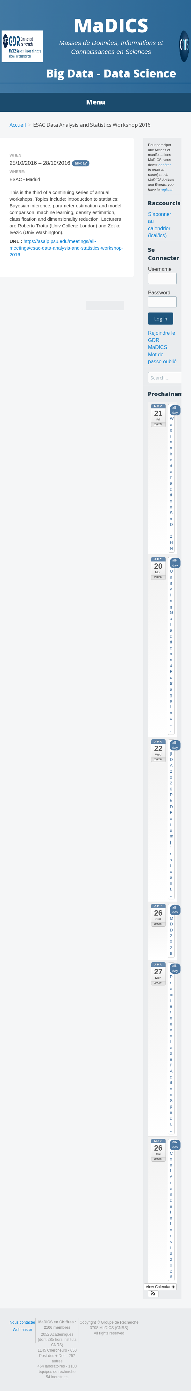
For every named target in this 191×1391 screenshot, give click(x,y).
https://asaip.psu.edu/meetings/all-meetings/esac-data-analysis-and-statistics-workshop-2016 (66, 248)
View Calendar (160, 1287)
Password (159, 292)
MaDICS (111, 25)
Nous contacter (22, 1322)
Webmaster (22, 1329)
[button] (153, 1294)
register (167, 190)
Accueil (18, 124)
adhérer (165, 165)
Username (160, 269)
